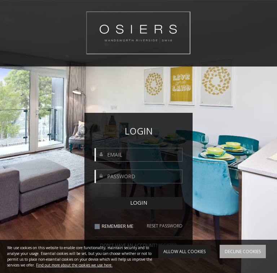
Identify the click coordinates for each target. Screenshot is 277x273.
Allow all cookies (184, 251)
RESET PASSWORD (165, 226)
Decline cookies (243, 251)
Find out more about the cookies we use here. (74, 265)
